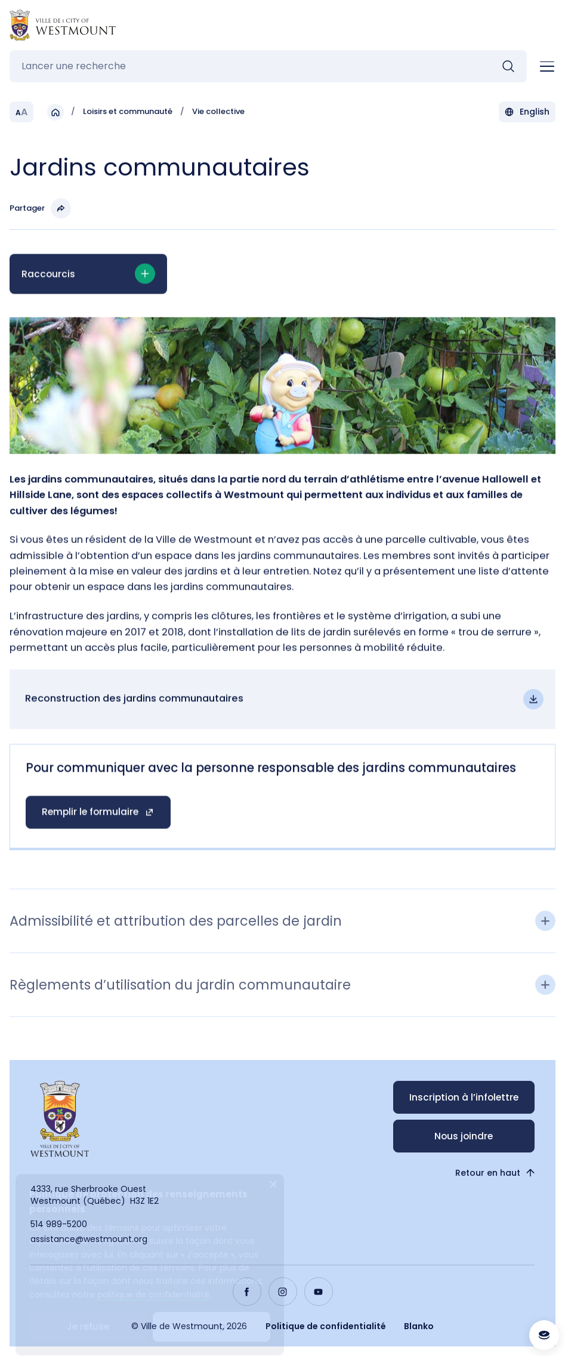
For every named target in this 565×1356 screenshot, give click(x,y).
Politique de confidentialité (325, 1326)
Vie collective (218, 113)
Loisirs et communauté (127, 113)
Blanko (419, 1326)
